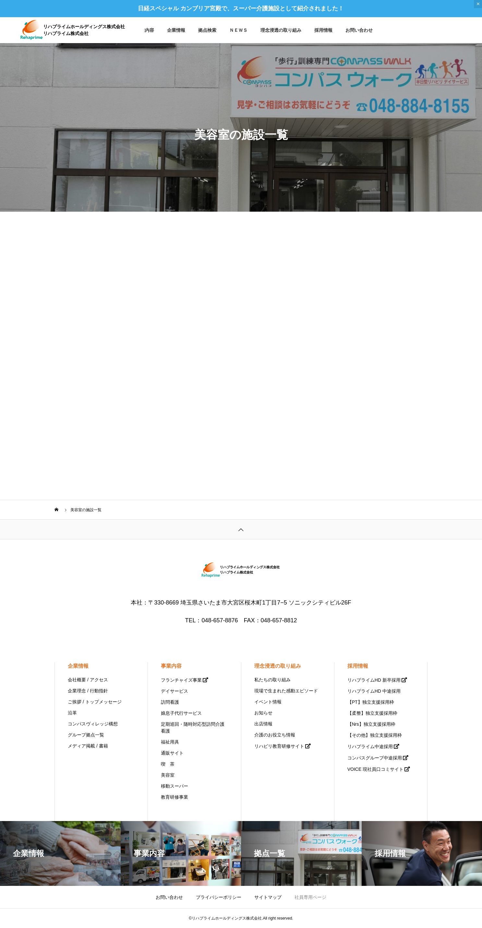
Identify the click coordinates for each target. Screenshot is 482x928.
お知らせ (263, 712)
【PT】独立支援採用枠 (370, 702)
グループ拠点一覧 (86, 734)
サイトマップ (268, 897)
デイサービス (174, 691)
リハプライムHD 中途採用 (374, 691)
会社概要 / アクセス (88, 679)
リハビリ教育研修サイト (279, 746)
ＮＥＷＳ (238, 30)
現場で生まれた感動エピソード (286, 690)
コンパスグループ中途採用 (374, 757)
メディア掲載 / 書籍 (88, 745)
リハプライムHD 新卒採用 (374, 680)
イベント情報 (268, 701)
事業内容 (145, 30)
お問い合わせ (359, 30)
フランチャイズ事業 (181, 680)
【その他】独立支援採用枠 (374, 735)
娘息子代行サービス (181, 713)
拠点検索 (207, 30)
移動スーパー (174, 786)
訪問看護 (170, 702)
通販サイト (172, 753)
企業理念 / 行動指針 (88, 690)
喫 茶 (168, 764)
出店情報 (263, 723)
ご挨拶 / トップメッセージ (95, 701)
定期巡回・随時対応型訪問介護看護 (192, 728)
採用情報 (323, 30)
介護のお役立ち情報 (274, 734)
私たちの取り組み (272, 679)
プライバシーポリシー (218, 897)
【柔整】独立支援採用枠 (372, 713)
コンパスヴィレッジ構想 (93, 723)
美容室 (168, 775)
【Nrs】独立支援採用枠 (371, 724)
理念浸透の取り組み (280, 30)
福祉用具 (170, 742)
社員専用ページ (310, 897)
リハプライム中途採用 (370, 746)
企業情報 (176, 30)
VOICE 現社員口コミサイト (375, 769)
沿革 (72, 712)
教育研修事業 (174, 797)
